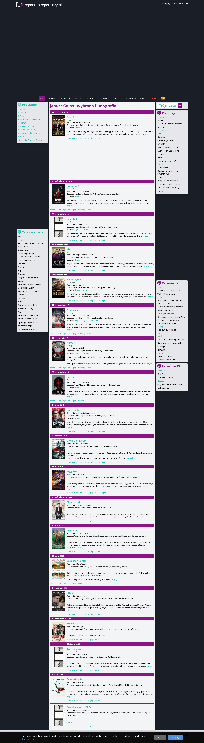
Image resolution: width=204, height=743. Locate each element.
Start (42, 98)
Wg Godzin (102, 98)
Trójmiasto (167, 105)
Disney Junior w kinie (27, 260)
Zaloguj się (165, 3)
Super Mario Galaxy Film (30, 119)
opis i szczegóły (86, 138)
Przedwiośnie (74, 679)
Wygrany (72, 471)
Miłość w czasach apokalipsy (170, 306)
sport (97, 320)
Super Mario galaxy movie (168, 184)
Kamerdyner (74, 279)
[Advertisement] (102, 77)
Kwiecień (161, 144)
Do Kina (78, 98)
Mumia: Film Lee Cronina (168, 151)
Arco (159, 133)
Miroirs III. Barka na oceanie (169, 123)
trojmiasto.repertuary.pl (42, 4)
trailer (97, 138)
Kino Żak (161, 374)
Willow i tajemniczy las (27, 318)
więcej (147, 134)
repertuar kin (72, 138)
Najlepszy (72, 310)
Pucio (159, 157)
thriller (87, 353)
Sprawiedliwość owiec (167, 323)
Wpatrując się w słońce (167, 161)
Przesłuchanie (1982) (79, 707)
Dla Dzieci (116, 98)
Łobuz (160, 191)
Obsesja (161, 346)
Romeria (161, 350)
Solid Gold (72, 219)
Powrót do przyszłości (27, 305)
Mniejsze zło (74, 502)
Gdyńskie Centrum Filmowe (169, 384)
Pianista (160, 154)
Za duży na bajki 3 (26, 325)
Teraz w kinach (32, 232)
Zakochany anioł (76, 560)
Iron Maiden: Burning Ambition (171, 339)
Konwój (71, 342)
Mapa (142, 98)
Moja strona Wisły (26, 288)
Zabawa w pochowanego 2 (169, 187)
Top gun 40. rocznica (166, 330)
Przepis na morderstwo (167, 180)
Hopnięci (21, 270)
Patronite (153, 98)
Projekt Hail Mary (27, 126)
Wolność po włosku (166, 294)
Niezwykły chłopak (165, 313)
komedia (78, 127)
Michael (160, 120)
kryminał (78, 229)
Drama (160, 177)
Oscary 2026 (130, 98)
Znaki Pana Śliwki (164, 356)
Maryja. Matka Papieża (167, 147)
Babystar (161, 137)
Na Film (90, 98)
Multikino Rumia (164, 388)
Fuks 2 (70, 117)
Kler (69, 249)
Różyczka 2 (73, 186)
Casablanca (23, 250)
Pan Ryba (22, 298)
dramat (78, 196)
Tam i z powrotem (77, 649)
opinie (88, 209)
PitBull (70, 592)
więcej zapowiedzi (167, 359)
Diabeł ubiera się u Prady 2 (169, 290)
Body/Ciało (73, 410)
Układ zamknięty (76, 440)
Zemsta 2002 (74, 623)
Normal (160, 127)
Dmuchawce (162, 167)
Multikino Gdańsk (165, 377)
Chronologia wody (165, 140)
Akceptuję (175, 737)
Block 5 (160, 336)
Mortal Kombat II (165, 310)
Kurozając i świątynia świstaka (170, 343)
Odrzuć (160, 737)
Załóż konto (177, 3)
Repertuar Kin (172, 366)
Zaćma (71, 377)
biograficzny (80, 320)
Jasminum (72, 530)
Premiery (52, 98)
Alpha (20, 236)
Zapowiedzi (66, 98)
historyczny (87, 290)
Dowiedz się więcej (29, 739)
